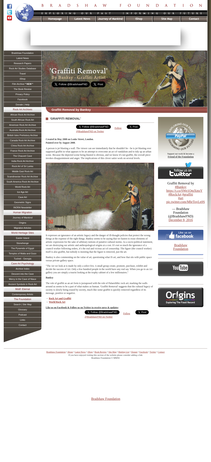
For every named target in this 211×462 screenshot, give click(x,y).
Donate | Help (22, 104)
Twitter (153, 352)
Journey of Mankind (23, 217)
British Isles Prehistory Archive (22, 135)
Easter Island (22, 238)
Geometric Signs (22, 202)
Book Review (101, 352)
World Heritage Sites (22, 232)
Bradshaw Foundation (180, 247)
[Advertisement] (105, 36)
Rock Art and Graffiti (60, 298)
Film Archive (22, 84)
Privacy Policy (22, 94)
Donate (134, 352)
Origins (22, 223)
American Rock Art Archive (22, 125)
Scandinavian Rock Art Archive (22, 176)
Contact (23, 325)
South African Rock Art (22, 120)
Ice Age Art (22, 192)
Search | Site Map (23, 304)
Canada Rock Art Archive (22, 140)
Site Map (112, 352)
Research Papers (22, 63)
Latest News (22, 58)
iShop (22, 79)
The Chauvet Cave (22, 156)
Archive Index (22, 269)
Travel (22, 73)
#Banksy (180, 187)
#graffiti (187, 194)
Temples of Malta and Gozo (22, 253)
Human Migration (22, 212)
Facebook (22, 99)
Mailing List (123, 352)
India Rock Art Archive (23, 161)
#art (180, 198)
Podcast (23, 315)
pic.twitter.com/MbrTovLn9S (185, 202)
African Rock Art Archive (23, 114)
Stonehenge (22, 243)
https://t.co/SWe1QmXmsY (184, 190)
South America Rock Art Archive (23, 181)
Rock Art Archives (22, 109)
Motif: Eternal (22, 289)
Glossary (22, 309)
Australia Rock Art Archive (22, 130)
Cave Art (22, 197)
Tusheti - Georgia (22, 258)
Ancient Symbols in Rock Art (22, 284)
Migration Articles (22, 228)
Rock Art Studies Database (22, 68)
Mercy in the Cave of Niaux (22, 279)
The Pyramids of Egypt (22, 248)
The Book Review (22, 89)
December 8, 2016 (181, 220)
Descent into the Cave (22, 274)
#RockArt (174, 194)
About (70, 352)
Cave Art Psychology (22, 263)
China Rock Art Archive (22, 145)
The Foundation (22, 299)
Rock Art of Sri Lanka (22, 166)
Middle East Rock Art (22, 171)
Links (22, 320)
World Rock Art (57, 302)
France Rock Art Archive (23, 151)
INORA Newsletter (22, 207)
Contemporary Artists (22, 294)
